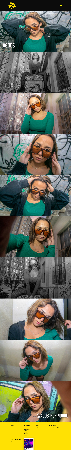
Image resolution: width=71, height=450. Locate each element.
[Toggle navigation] (61, 5)
